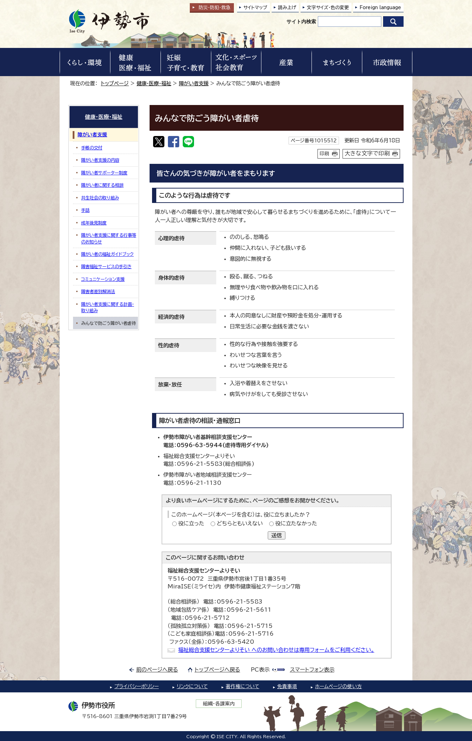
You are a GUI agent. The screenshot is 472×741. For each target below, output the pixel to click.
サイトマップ (255, 7)
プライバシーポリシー (136, 686)
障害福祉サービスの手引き (106, 266)
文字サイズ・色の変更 (328, 7)
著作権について (242, 686)
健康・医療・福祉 (154, 83)
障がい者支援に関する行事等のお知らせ (108, 238)
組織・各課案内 (219, 703)
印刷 (324, 153)
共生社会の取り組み (100, 198)
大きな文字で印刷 (367, 153)
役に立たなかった (296, 523)
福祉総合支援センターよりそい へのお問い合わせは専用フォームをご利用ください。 (276, 650)
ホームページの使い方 (338, 686)
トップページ (115, 83)
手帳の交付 (91, 148)
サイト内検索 (301, 21)
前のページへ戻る (157, 669)
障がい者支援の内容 (100, 160)
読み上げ (287, 7)
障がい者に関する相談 (102, 185)
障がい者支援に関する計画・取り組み (107, 307)
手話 (85, 210)
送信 (276, 535)
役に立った (191, 523)
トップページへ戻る (217, 669)
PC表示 (260, 669)
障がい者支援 (193, 83)
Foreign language (380, 7)
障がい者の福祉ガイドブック (107, 254)
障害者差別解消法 (98, 291)
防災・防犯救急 (214, 7)
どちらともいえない (240, 523)
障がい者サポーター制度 (104, 173)
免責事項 (287, 686)
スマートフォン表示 (312, 669)
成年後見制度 (94, 223)
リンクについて (192, 686)
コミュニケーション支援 (103, 279)
